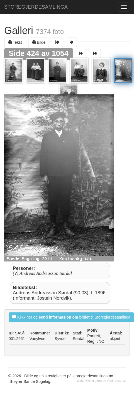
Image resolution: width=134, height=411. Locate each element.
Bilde (38, 42)
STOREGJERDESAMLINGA (36, 7)
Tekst (15, 42)
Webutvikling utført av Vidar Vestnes (101, 380)
